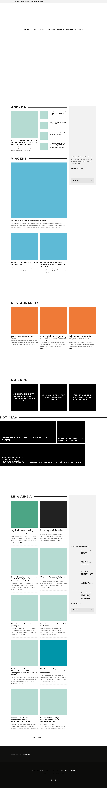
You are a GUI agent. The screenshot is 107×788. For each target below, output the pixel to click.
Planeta (69, 30)
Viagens (60, 30)
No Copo (51, 30)
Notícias (79, 30)
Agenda (34, 30)
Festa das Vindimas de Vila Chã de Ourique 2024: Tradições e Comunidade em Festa (58, 145)
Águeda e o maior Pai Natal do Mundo (57, 133)
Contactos (15, 1)
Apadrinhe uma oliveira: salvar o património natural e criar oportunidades (23, 532)
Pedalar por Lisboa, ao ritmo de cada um (86, 563)
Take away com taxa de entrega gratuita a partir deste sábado (80, 338)
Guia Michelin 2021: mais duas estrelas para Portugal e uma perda (53, 338)
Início (26, 30)
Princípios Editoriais (37, 1)
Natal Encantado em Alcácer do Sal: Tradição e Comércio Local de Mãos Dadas (24, 142)
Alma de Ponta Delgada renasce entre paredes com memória (52, 264)
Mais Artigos (39, 738)
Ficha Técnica (25, 1)
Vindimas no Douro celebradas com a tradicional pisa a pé (24, 397)
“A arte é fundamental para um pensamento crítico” (58, 113)
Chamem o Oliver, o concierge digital (28, 220)
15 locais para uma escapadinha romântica (87, 584)
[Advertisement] (53, 17)
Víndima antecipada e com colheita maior (53, 397)
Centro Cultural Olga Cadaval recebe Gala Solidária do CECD (49, 720)
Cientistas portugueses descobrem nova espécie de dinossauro (53, 671)
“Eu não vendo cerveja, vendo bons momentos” (83, 397)
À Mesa (43, 30)
